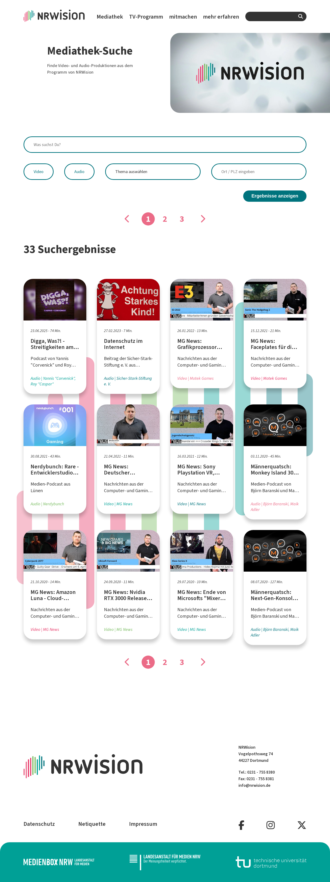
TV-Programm (146, 16)
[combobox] (275, 16)
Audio (79, 171)
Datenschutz (39, 824)
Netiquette (92, 824)
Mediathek (110, 16)
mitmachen (183, 16)
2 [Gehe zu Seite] (165, 219)
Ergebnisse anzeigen (274, 195)
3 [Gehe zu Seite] (182, 219)
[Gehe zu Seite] (202, 218)
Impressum (143, 824)
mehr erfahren (221, 16)
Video (39, 171)
